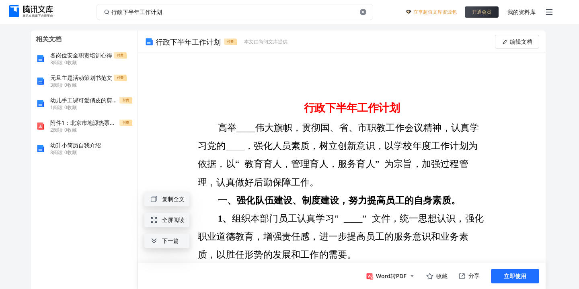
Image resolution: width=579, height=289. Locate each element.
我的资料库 (521, 12)
